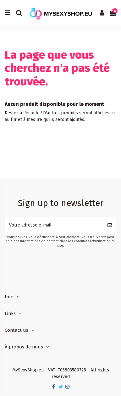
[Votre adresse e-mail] (54, 225)
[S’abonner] (109, 225)
